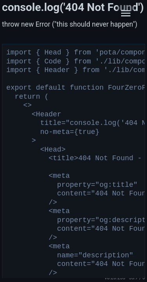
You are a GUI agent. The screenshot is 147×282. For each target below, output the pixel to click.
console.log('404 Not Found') (73, 7)
